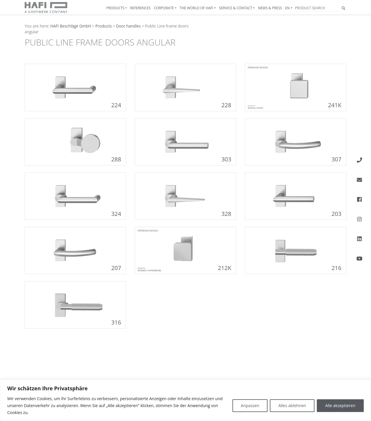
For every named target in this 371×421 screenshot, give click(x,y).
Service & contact (235, 8)
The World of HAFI (196, 8)
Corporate (164, 8)
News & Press (270, 8)
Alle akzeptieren (340, 405)
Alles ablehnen (292, 405)
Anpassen (250, 405)
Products (115, 8)
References (140, 8)
